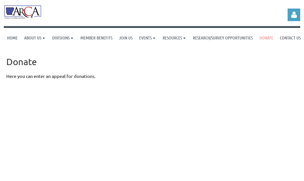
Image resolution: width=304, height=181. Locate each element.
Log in (294, 15)
